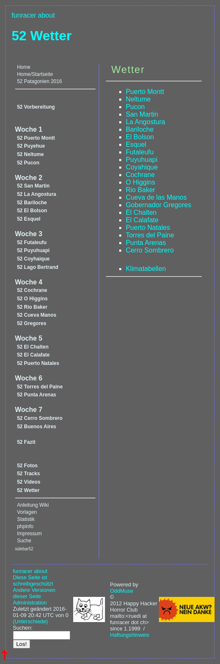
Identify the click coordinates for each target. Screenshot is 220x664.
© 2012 (116, 600)
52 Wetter (42, 35)
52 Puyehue (31, 146)
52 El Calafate (33, 355)
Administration (30, 602)
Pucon (135, 106)
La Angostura (145, 121)
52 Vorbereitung (36, 107)
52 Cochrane (32, 290)
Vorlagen (27, 512)
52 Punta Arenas (36, 395)
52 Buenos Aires (36, 427)
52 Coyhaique (33, 259)
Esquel (136, 144)
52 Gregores (31, 323)
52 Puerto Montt (36, 138)
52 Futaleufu (32, 242)
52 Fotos (27, 466)
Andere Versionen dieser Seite (34, 593)
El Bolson (140, 137)
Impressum (29, 533)
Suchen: (23, 628)
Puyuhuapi (142, 159)
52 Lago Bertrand (38, 267)
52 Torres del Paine (40, 387)
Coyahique (142, 167)
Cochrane (140, 174)
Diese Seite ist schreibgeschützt (33, 580)
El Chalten (141, 212)
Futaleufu (140, 152)
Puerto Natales (148, 227)
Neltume (138, 99)
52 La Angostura (36, 194)
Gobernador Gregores (159, 204)
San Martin (142, 114)
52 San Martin (33, 186)
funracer (24, 15)
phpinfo (25, 526)
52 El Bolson (32, 211)
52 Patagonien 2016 (39, 81)
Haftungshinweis (129, 635)
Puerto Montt (145, 91)
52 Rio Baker (32, 307)
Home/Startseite (35, 74)
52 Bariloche (32, 203)
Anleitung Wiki (33, 505)
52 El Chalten (33, 347)
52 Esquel (29, 219)
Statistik (26, 519)
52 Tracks (28, 474)
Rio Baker (140, 189)
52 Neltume (30, 154)
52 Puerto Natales (38, 363)
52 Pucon (28, 163)
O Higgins (140, 182)
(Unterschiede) (30, 621)
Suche (24, 541)
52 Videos (29, 482)
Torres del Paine (150, 235)
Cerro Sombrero (150, 250)
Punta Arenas (146, 242)
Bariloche (140, 129)
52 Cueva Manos (36, 315)
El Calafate (142, 220)
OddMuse (121, 591)
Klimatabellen (146, 268)
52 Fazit (26, 442)
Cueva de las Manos (156, 197)
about (46, 15)
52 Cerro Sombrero (40, 418)
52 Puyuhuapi (33, 250)
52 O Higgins (32, 299)
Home (24, 67)
